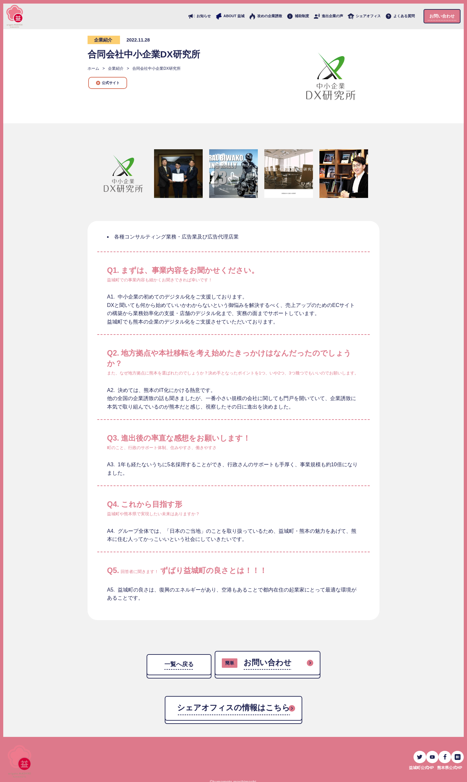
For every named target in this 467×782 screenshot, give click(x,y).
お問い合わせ (442, 16)
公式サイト (107, 83)
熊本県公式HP (448, 764)
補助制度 (298, 16)
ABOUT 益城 (230, 16)
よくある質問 (400, 16)
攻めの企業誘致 (265, 16)
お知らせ (199, 16)
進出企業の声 (328, 16)
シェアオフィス (364, 16)
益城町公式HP (418, 764)
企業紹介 (103, 40)
